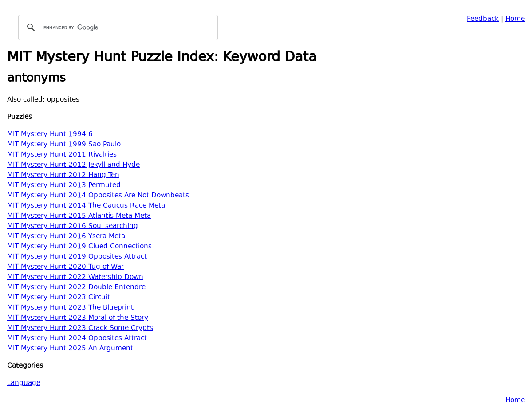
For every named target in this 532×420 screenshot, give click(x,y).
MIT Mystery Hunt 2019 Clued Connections (79, 247)
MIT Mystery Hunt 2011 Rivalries (62, 155)
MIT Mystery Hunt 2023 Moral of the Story (77, 318)
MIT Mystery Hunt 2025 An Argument (70, 349)
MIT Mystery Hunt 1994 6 (50, 135)
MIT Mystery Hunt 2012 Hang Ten (63, 175)
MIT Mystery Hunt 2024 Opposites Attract (77, 339)
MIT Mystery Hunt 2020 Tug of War (65, 267)
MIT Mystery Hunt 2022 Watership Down (75, 277)
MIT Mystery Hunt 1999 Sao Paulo (64, 145)
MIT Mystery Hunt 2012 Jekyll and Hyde (73, 165)
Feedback (483, 19)
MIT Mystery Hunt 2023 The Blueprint (70, 308)
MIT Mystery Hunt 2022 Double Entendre (76, 288)
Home (515, 19)
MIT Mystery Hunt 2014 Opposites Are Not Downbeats (98, 196)
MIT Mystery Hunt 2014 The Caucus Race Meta (86, 206)
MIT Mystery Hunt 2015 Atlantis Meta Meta (79, 216)
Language (23, 383)
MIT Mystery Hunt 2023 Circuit (58, 298)
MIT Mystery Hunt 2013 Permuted (64, 186)
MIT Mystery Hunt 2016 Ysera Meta (66, 237)
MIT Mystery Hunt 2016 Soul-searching (72, 226)
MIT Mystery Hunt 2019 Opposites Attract (77, 257)
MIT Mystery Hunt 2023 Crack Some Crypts (80, 328)
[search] (116, 27)
